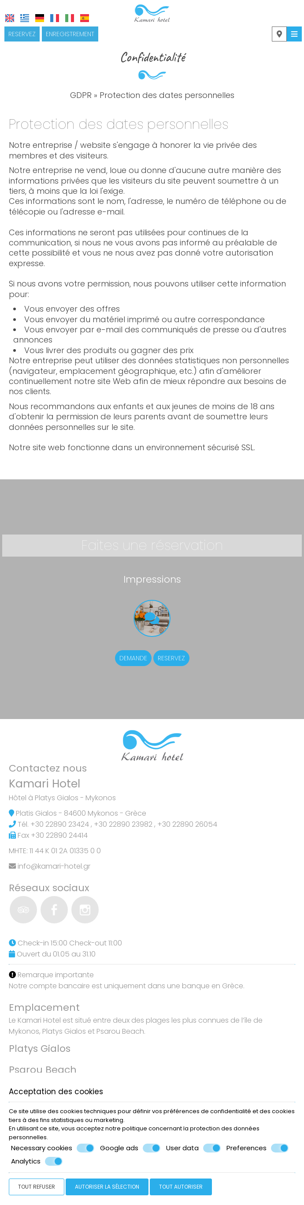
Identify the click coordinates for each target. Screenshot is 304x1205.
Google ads (130, 1148)
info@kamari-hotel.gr (54, 866)
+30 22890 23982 (123, 824)
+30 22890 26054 (187, 824)
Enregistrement (70, 34)
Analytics (37, 1161)
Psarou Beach (43, 1070)
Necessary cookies (52, 1148)
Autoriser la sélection (107, 1186)
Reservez (22, 34)
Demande (133, 658)
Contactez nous (48, 768)
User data (193, 1148)
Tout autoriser (181, 1186)
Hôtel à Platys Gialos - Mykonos (62, 798)
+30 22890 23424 (59, 824)
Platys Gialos (39, 1048)
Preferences (257, 1148)
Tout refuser (36, 1186)
